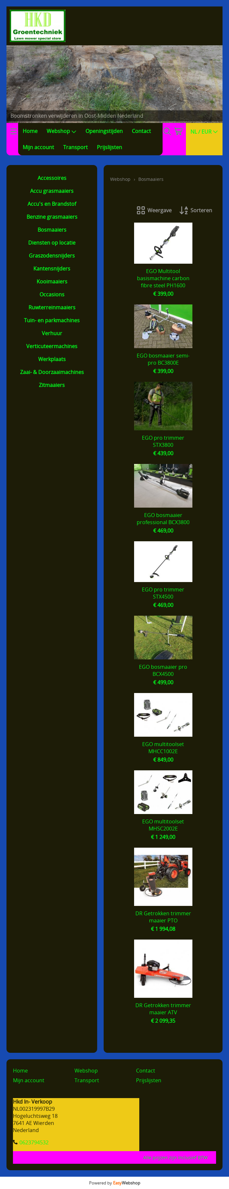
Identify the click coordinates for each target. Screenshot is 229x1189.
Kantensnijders (51, 268)
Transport (75, 147)
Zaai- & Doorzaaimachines (52, 372)
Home (30, 131)
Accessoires (52, 178)
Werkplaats (52, 359)
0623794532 (34, 1142)
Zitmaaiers (52, 385)
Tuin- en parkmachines (52, 320)
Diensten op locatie (51, 242)
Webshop (61, 131)
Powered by (114, 1183)
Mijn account (38, 147)
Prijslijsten (109, 147)
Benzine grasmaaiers (52, 216)
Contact (141, 131)
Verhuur (52, 333)
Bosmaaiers (52, 229)
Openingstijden (104, 131)
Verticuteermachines (51, 346)
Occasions (52, 294)
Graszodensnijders (52, 255)
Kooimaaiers (52, 281)
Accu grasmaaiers (52, 190)
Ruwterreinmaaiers (52, 307)
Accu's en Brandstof (52, 203)
